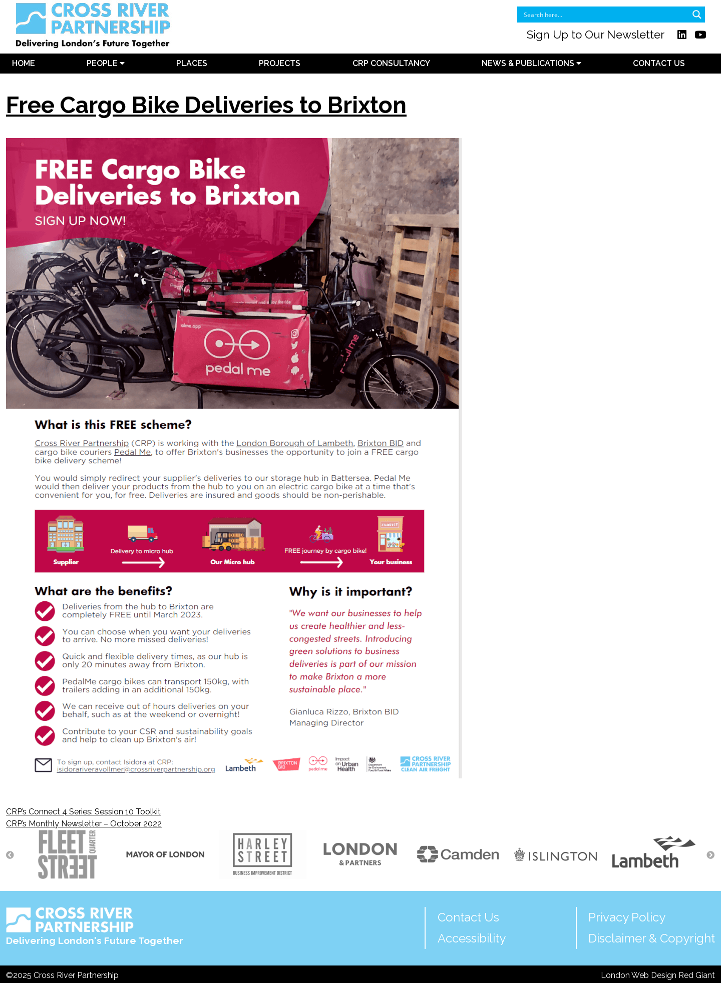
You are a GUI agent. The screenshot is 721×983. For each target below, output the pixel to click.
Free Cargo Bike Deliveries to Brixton (206, 105)
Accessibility (472, 938)
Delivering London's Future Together (94, 926)
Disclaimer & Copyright (651, 938)
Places (191, 63)
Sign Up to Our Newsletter (595, 34)
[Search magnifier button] (697, 15)
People (106, 63)
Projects (279, 63)
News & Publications (531, 63)
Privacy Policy (626, 917)
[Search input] (604, 14)
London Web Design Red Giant (658, 975)
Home (23, 63)
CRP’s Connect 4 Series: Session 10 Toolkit (83, 811)
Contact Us (659, 63)
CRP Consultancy (391, 63)
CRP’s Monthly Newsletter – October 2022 (84, 823)
